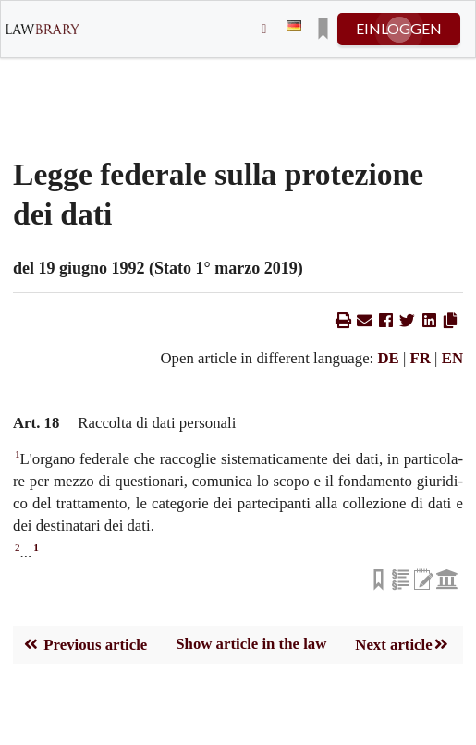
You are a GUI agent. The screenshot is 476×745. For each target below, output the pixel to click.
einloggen (399, 28)
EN (452, 358)
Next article (402, 644)
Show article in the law (251, 644)
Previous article (84, 644)
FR (420, 358)
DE (387, 358)
